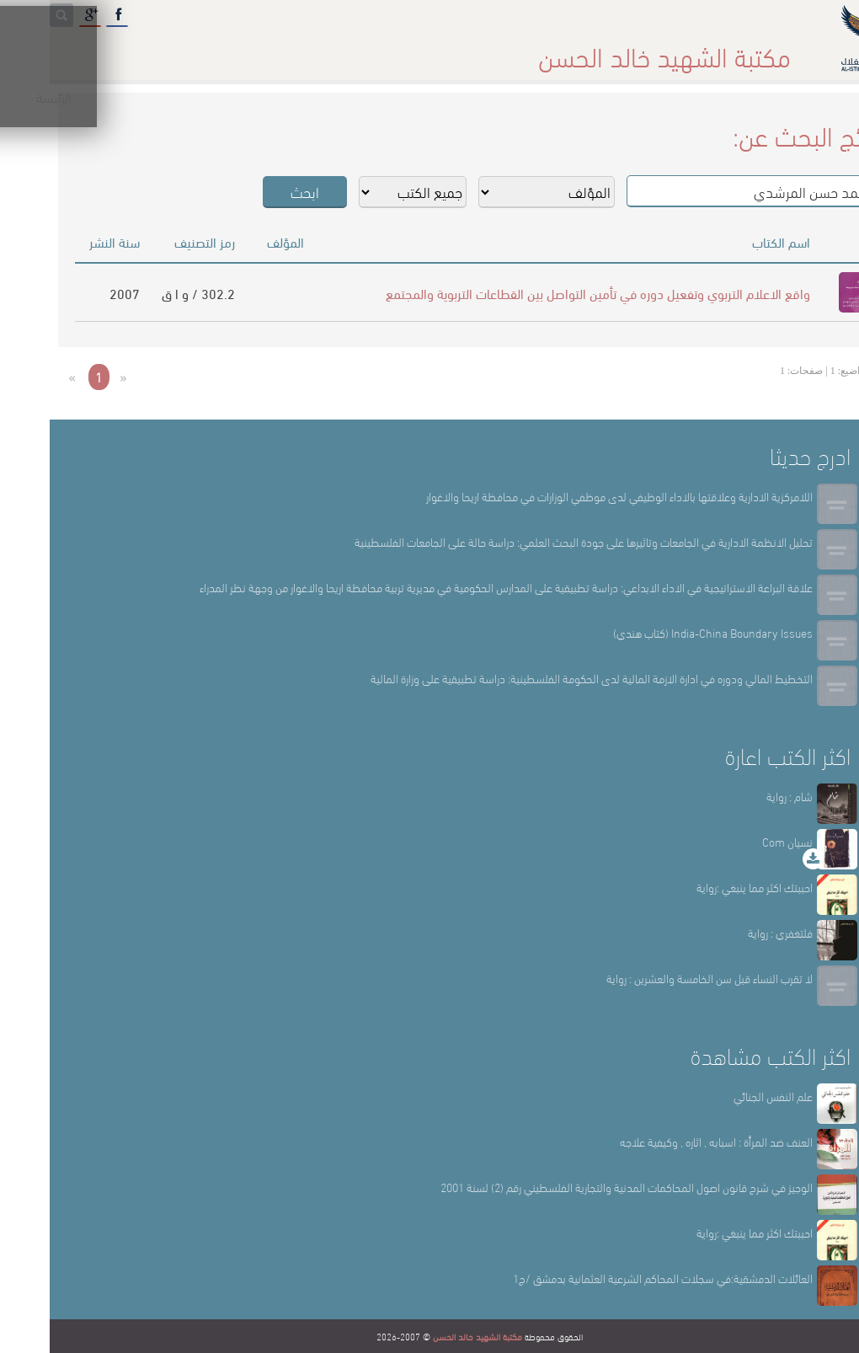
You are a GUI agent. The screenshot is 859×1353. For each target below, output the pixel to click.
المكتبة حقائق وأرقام (328, 50)
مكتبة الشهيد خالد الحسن (427, 1336)
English (50, 50)
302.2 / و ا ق (148, 293)
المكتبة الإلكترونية (174, 50)
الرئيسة (692, 50)
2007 (75, 293)
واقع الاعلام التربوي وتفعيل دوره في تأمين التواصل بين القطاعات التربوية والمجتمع (548, 293)
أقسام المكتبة (472, 50)
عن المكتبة (591, 50)
